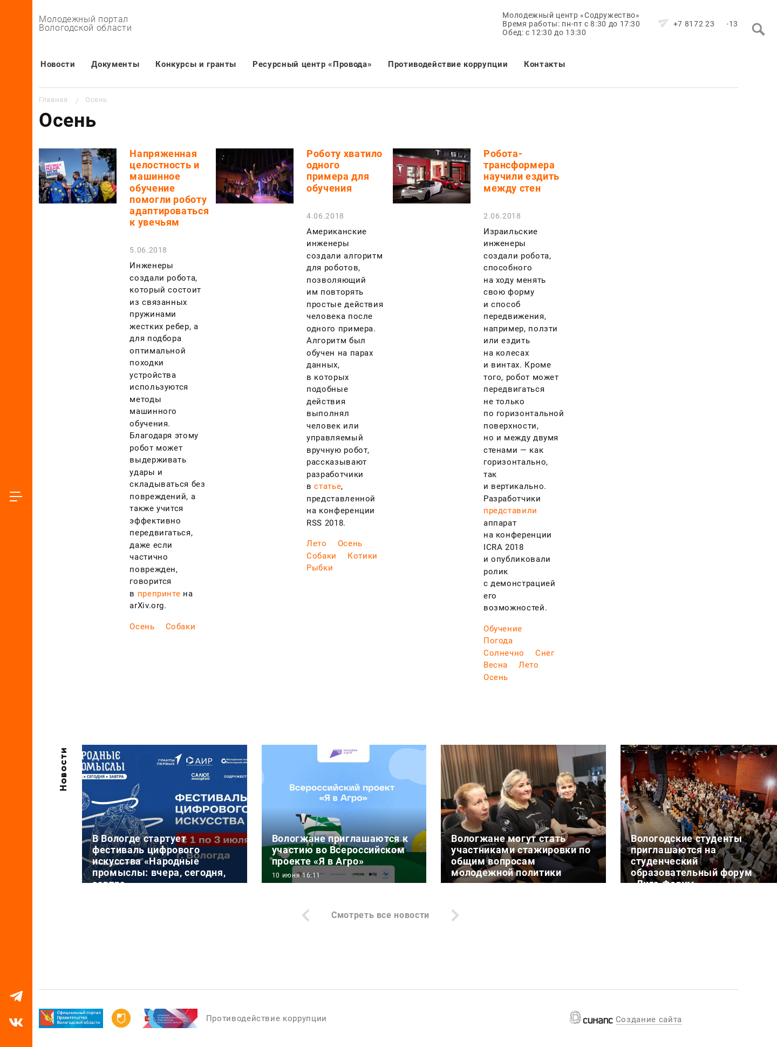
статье (327, 486)
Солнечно (503, 653)
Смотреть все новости (380, 915)
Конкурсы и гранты (195, 64)
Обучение (502, 629)
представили (510, 510)
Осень (142, 626)
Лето (316, 543)
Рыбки (319, 568)
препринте (159, 594)
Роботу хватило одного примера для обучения (344, 170)
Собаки (181, 626)
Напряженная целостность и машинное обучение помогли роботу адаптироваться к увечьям (169, 188)
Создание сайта (649, 1019)
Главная (53, 100)
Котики (362, 556)
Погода (498, 640)
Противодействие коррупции (448, 64)
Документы (115, 64)
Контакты (544, 64)
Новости (57, 64)
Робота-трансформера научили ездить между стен (521, 170)
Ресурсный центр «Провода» (312, 64)
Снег (545, 653)
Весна (495, 665)
